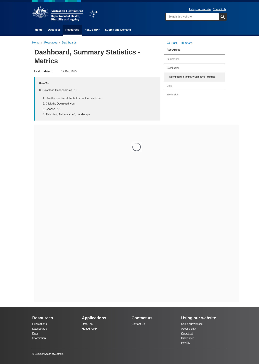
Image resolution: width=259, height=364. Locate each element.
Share (186, 43)
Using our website (200, 9)
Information (172, 94)
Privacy (185, 342)
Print (172, 43)
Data (169, 85)
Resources (72, 29)
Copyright (187, 333)
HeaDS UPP (92, 29)
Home (38, 29)
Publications (173, 59)
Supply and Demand (118, 29)
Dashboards (173, 68)
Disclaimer (187, 338)
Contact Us (219, 9)
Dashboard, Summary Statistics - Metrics (192, 76)
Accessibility (188, 328)
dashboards (69, 42)
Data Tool (54, 29)
